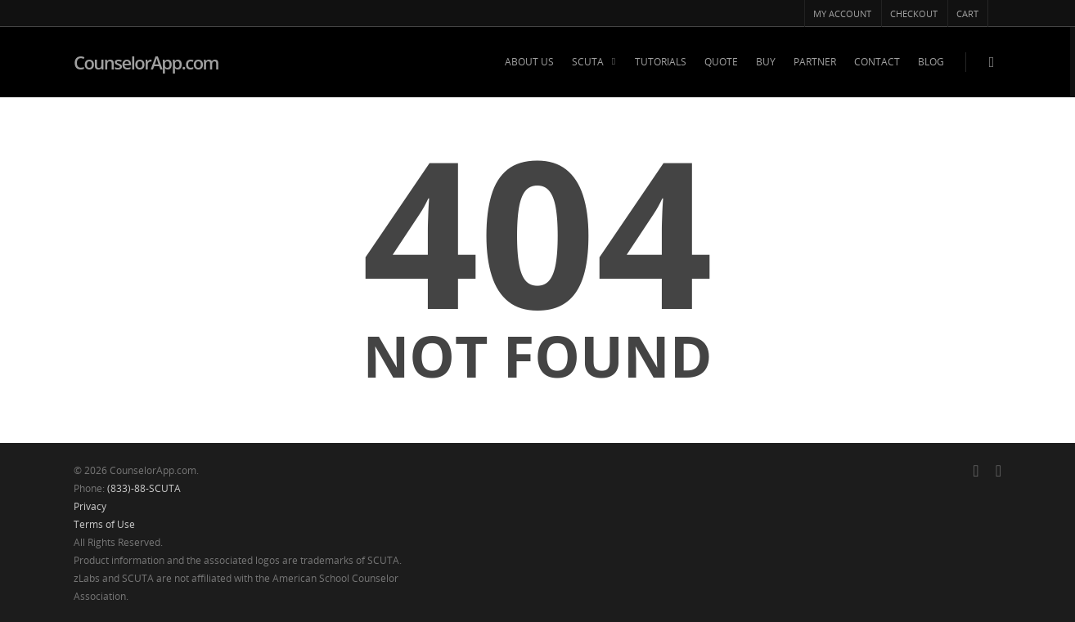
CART (967, 13)
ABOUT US (529, 62)
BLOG (931, 62)
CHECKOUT (914, 13)
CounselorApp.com (146, 62)
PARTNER (815, 62)
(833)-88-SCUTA (144, 488)
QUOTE (721, 62)
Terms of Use (104, 524)
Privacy (90, 506)
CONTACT (877, 62)
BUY (766, 62)
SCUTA (595, 62)
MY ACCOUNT (842, 13)
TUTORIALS (660, 62)
